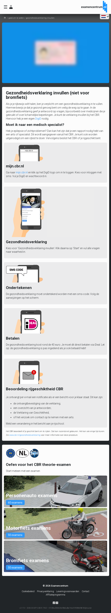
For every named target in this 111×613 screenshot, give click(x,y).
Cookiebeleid (28, 591)
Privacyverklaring (45, 591)
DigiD (38, 118)
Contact (85, 591)
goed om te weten (16, 18)
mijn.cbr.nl (22, 172)
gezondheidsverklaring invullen (40, 18)
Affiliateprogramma (55, 594)
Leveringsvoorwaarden (67, 591)
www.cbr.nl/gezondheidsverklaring (24, 435)
